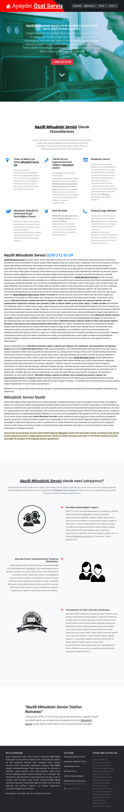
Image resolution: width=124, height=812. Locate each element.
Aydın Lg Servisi (99, 800)
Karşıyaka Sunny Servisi (102, 777)
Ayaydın (34, 5)
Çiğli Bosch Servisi (100, 803)
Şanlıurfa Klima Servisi (102, 794)
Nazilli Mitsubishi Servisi (56, 127)
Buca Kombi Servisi (100, 786)
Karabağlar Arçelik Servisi (103, 792)
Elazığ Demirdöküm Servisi (103, 768)
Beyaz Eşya (89, 6)
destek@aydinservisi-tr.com (75, 784)
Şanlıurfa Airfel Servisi (102, 797)
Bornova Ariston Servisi (102, 763)
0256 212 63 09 (60, 255)
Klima (102, 6)
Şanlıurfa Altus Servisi (101, 783)
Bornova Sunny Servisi (102, 765)
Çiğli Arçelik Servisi (100, 760)
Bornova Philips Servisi (102, 806)
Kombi (112, 6)
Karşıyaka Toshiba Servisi (103, 771)
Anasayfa (78, 5)
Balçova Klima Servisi (101, 774)
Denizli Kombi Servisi (101, 780)
